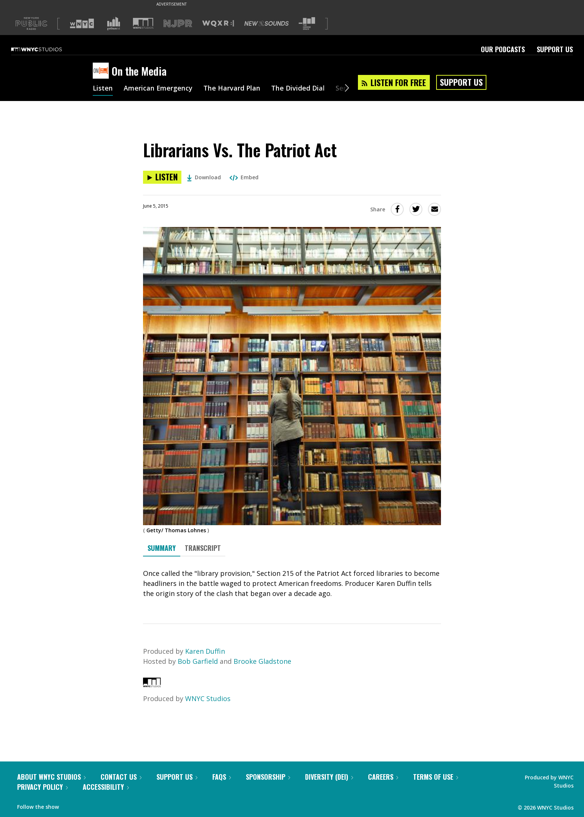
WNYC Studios (208, 698)
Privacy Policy (42, 787)
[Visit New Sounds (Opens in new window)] (266, 23)
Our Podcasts (503, 49)
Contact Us (121, 777)
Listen (103, 88)
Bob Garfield (198, 661)
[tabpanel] (292, 583)
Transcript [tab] (203, 548)
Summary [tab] (161, 548)
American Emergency (158, 88)
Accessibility (106, 787)
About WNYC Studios (51, 777)
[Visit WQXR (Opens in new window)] (218, 23)
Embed (243, 177)
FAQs (221, 777)
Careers (383, 777)
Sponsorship (268, 777)
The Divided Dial (298, 88)
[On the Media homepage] (102, 71)
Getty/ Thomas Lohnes (176, 530)
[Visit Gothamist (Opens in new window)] (113, 23)
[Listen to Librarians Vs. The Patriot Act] (162, 177)
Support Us (555, 49)
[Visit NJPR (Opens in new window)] (178, 24)
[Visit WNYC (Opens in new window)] (82, 23)
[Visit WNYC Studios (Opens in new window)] (143, 23)
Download (204, 177)
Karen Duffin (205, 651)
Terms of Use (435, 777)
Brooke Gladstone (262, 661)
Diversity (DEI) (329, 777)
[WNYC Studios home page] (45, 49)
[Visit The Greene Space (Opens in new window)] (307, 23)
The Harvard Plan (232, 88)
